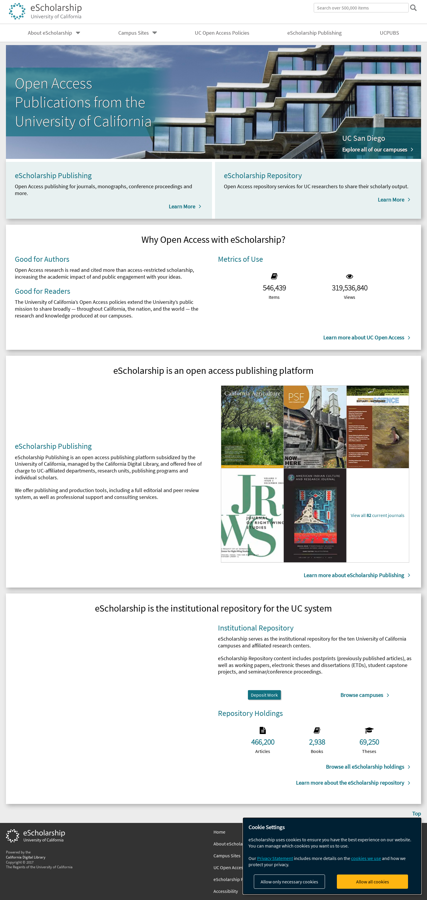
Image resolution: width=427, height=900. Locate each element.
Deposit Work (264, 695)
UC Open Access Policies (222, 33)
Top (416, 813)
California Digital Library (25, 857)
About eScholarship (50, 33)
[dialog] (332, 856)
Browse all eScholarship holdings (365, 766)
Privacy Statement (275, 858)
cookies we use (366, 858)
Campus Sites (133, 33)
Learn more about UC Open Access (363, 337)
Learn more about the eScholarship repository (350, 782)
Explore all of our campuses (374, 149)
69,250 (369, 742)
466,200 (262, 742)
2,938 (317, 742)
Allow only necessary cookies (289, 882)
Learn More (182, 206)
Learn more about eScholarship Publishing (354, 575)
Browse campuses (361, 694)
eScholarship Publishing (314, 33)
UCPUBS (389, 33)
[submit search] (413, 7)
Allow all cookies (372, 882)
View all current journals (377, 515)
